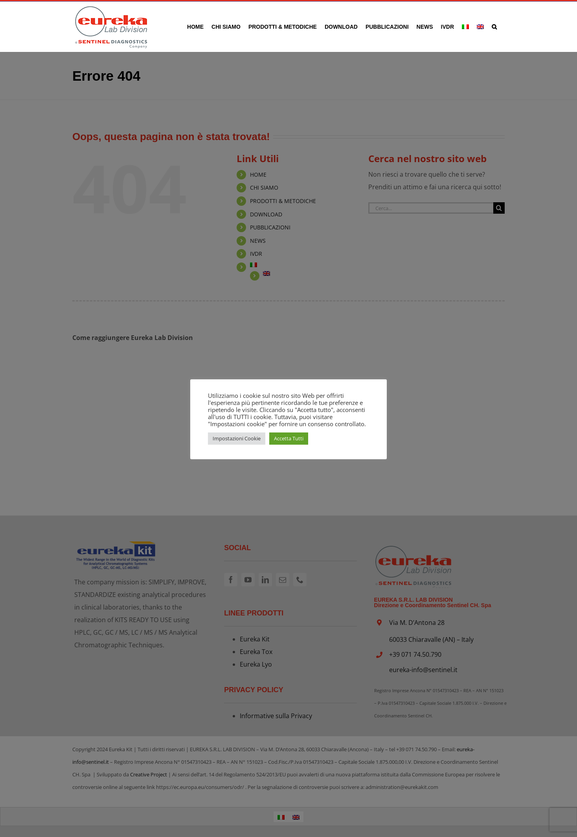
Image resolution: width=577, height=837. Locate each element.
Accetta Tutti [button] (288, 438)
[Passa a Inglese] (480, 27)
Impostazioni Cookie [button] (237, 438)
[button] (494, 27)
